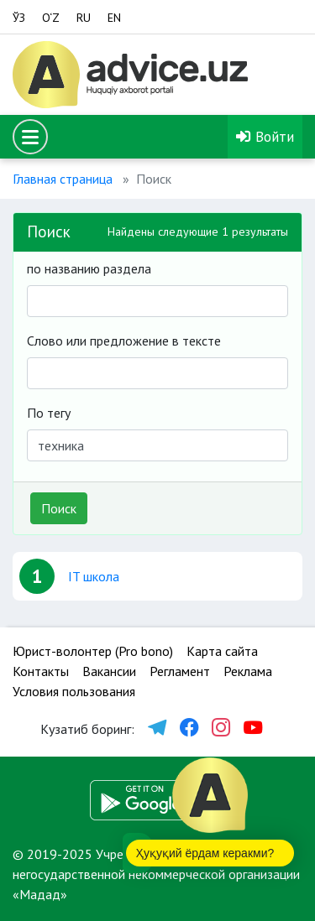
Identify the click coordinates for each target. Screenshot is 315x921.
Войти (265, 136)
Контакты (41, 671)
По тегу (49, 412)
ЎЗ (19, 17)
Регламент (180, 671)
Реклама (247, 671)
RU (83, 17)
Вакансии (109, 671)
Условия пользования (74, 691)
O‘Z (51, 17)
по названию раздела (89, 268)
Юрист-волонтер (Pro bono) (93, 651)
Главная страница (63, 178)
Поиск (58, 508)
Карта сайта (222, 651)
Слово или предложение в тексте (124, 340)
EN (114, 17)
